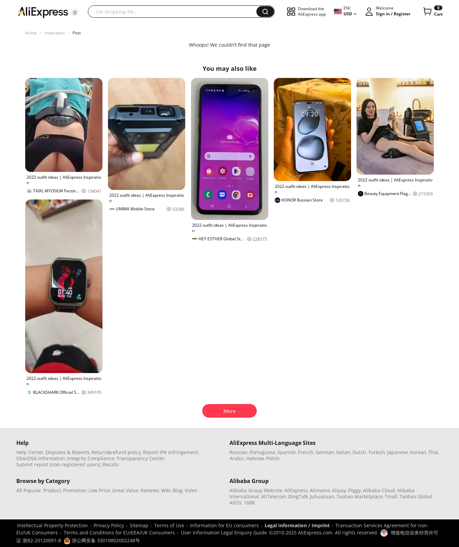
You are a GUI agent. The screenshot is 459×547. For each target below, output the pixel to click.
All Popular (28, 490)
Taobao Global (415, 496)
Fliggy (354, 490)
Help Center (30, 452)
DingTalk (298, 496)
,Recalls (110, 464)
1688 (249, 502)
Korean (418, 452)
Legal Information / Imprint (297, 525)
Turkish (376, 452)
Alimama (320, 490)
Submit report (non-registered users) (58, 464)
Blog (178, 490)
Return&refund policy (116, 452)
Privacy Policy (109, 525)
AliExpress (296, 490)
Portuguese (262, 452)
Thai (433, 452)
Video (191, 490)
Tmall (391, 496)
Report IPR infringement (170, 452)
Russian (239, 452)
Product (52, 490)
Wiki (166, 490)
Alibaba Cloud (379, 490)
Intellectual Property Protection (52, 525)
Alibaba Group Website (256, 490)
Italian (343, 452)
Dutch (359, 452)
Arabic (237, 458)
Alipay (339, 490)
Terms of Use (169, 525)
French (306, 452)
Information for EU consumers (224, 525)
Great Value (125, 490)
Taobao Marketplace (359, 496)
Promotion (74, 490)
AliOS (236, 502)
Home (31, 33)
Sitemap (139, 525)
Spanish (287, 452)
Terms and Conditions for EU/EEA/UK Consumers (119, 532)
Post (77, 33)
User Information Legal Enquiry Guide (224, 532)
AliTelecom (273, 496)
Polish (273, 458)
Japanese (397, 452)
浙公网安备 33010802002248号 (102, 540)
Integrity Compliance (90, 458)
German (325, 452)
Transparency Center (140, 458)
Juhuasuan (322, 496)
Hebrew (255, 458)
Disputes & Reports (68, 452)
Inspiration (55, 33)
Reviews (150, 490)
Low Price (99, 490)
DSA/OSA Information (40, 458)
